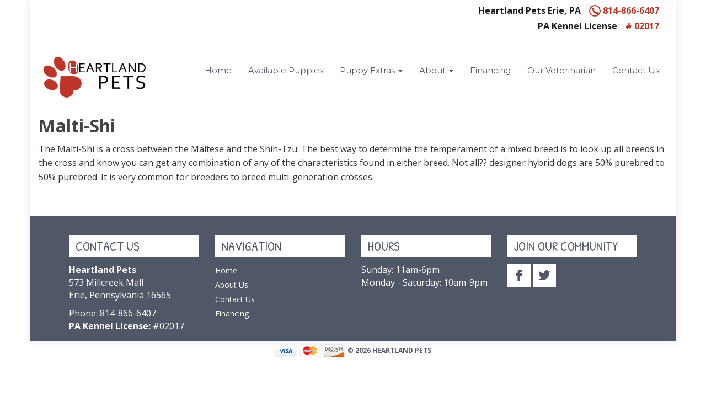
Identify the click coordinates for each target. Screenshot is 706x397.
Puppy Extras (371, 70)
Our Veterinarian (561, 70)
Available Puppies (285, 70)
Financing (490, 70)
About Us (231, 285)
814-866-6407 (624, 10)
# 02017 (642, 26)
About (436, 70)
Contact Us (635, 70)
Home (218, 70)
